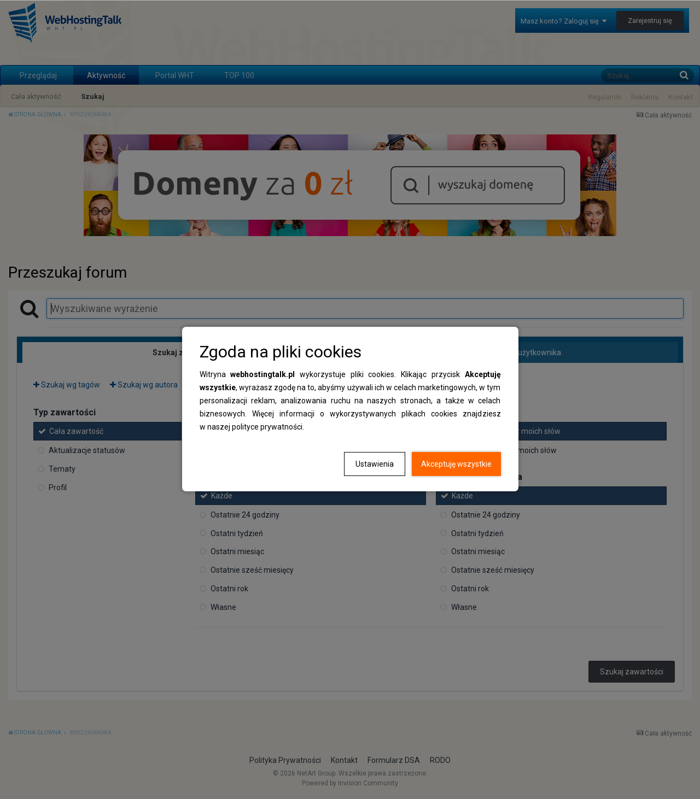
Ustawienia (374, 464)
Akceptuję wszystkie (456, 464)
